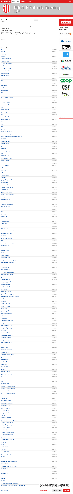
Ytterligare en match (4, 216)
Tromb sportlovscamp (5, 277)
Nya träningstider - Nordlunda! (6, 405)
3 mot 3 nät (3, 480)
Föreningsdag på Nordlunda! (6, 134)
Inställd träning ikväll (4, 197)
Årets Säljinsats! (4, 364)
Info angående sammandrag (6, 291)
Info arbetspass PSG (4, 347)
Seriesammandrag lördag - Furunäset (7, 333)
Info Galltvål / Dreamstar (5, 371)
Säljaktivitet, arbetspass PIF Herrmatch (8, 393)
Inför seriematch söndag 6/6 (6, 400)
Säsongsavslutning (4, 182)
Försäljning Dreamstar (5, 250)
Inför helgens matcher (5, 133)
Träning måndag (4, 429)
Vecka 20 (2, 248)
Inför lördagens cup (4, 90)
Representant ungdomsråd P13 (6, 447)
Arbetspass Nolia (4, 316)
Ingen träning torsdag (5, 70)
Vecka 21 (2, 126)
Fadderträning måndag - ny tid (6, 233)
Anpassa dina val (43, 490)
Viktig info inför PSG (4, 105)
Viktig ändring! (3, 301)
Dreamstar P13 (3, 449)
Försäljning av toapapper (5, 199)
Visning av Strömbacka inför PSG (7, 335)
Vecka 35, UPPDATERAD (5, 202)
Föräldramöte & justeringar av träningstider (8, 139)
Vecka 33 (2, 92)
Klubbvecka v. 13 (4, 456)
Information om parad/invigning (6, 325)
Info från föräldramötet (5, 359)
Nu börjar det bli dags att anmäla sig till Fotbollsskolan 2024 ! (11, 136)
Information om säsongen (5, 366)
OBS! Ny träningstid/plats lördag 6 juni (7, 439)
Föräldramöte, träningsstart (6, 362)
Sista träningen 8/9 (4, 468)
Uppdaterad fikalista (4, 53)
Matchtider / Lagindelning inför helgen (8, 432)
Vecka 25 (2, 114)
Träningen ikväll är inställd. (5, 151)
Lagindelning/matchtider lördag (6, 349)
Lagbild (2, 367)
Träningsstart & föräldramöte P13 (7, 65)
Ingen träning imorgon (5, 155)
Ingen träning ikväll (4, 228)
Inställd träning (3, 218)
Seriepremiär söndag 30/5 (5, 408)
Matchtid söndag (4, 323)
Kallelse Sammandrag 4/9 (5, 310)
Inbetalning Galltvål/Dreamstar (6, 282)
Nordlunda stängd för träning (6, 201)
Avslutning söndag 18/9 (5, 284)
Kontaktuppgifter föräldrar (5, 253)
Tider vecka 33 (3, 214)
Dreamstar (3, 415)
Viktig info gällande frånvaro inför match (8, 82)
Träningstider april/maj (5, 361)
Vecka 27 (2, 226)
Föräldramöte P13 (4, 276)
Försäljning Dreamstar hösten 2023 (7, 187)
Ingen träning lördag (4, 209)
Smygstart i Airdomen (5, 167)
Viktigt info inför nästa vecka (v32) (7, 97)
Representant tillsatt (4, 446)
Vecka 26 (2, 107)
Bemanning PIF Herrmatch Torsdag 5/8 (8, 386)
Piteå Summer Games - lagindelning (7, 230)
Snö (2, 153)
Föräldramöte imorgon (5, 175)
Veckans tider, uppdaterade (6, 185)
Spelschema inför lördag (5, 257)
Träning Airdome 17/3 (5, 165)
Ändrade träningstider (5, 143)
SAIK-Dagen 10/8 (4, 478)
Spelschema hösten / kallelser (6, 313)
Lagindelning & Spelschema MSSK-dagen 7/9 (9, 466)
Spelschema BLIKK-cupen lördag (7, 204)
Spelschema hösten (4, 384)
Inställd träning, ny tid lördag (6, 150)
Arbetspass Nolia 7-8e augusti (6, 99)
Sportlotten (3, 51)
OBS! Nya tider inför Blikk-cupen (6, 306)
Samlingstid (3, 129)
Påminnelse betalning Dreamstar (6, 403)
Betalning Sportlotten (5, 255)
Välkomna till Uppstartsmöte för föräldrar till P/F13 (10, 483)
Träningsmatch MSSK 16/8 (5, 427)
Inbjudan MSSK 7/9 (4, 473)
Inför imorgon (3, 252)
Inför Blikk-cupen (4, 85)
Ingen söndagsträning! (5, 390)
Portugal (2, 168)
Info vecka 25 (3, 395)
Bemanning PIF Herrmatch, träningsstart (8, 388)
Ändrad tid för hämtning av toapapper (7, 354)
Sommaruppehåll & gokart (5, 104)
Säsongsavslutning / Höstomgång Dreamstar (9, 420)
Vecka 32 (2, 381)
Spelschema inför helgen (5, 141)
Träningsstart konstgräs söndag (6, 63)
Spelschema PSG (4, 112)
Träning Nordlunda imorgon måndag (7, 437)
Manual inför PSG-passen (5, 332)
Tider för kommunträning (5, 279)
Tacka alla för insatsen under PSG (7, 320)
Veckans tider (3, 138)
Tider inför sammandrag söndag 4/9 (7, 294)
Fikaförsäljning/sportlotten (6, 58)
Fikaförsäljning (3, 95)
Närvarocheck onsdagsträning (6, 236)
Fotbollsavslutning (4, 184)
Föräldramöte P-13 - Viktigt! (6, 458)
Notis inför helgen (4, 327)
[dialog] (55, 487)
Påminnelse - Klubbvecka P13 (6, 454)
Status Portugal (4, 170)
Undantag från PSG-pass (5, 269)
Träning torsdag (4, 318)
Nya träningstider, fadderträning (6, 337)
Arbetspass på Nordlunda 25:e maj (7, 131)
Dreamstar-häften (4, 350)
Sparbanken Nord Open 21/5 (6, 352)
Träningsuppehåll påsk (5, 61)
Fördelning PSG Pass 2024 (5, 119)
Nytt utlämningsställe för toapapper (7, 194)
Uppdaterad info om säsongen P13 (7, 441)
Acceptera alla (66, 490)
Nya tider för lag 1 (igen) (5, 303)
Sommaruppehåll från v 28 (5, 430)
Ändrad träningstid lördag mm (6, 192)
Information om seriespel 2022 (6, 342)
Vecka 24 (2, 117)
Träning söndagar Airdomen (6, 68)
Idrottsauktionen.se (4, 463)
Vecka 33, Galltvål (4, 379)
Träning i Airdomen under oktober (7, 71)
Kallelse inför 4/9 (4, 308)
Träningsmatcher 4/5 (4, 265)
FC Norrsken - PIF (4, 398)
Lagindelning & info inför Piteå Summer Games (9, 328)
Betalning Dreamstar (4, 180)
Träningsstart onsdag (5, 221)
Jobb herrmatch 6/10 (5, 73)
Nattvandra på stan (4, 459)
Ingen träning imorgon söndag (6, 66)
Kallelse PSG (3, 330)
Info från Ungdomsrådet (5, 413)
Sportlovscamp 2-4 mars (5, 49)
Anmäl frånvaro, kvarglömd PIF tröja (7, 412)
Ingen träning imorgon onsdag (6, 179)
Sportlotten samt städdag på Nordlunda (8, 59)
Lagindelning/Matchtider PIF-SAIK (7, 422)
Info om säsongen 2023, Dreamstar (7, 274)
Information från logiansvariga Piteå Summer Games (10, 243)
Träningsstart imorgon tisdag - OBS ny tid (8, 156)
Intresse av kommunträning (6, 281)
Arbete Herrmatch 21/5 (5, 357)
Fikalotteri (3, 345)
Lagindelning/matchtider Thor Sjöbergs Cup (8, 315)
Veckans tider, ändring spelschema (7, 219)
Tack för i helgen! (4, 223)
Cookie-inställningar (4, 490)
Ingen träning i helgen (5, 163)
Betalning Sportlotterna (5, 109)
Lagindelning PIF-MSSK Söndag (6, 424)
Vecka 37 (2, 78)
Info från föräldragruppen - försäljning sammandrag (10, 296)
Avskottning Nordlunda (5, 160)
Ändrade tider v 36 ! (4, 189)
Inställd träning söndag (5, 383)
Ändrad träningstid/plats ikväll (6, 374)
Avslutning (3, 369)
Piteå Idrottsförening (6, 1)
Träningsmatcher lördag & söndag (7, 434)
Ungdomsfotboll (15, 1)
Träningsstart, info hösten (5, 102)
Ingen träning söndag (5, 116)
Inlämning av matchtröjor (5, 75)
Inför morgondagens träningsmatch (7, 262)
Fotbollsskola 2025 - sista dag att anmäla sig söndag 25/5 (11, 54)
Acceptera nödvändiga (57, 490)
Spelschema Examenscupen (6, 122)
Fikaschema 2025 (4, 56)
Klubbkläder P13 (4, 444)
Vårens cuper (3, 148)
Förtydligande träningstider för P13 (7, 442)
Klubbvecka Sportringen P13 (6, 417)
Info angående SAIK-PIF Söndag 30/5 (7, 407)
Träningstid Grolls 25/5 (5, 410)
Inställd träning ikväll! (4, 299)
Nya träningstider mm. (5, 245)
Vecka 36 (2, 80)
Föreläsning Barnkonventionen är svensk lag (9, 461)
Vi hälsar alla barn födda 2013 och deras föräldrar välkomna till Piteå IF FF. (14, 485)
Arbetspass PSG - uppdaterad (6, 238)
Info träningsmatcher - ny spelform (7, 425)
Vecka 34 (2, 88)
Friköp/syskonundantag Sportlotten (7, 272)
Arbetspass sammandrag (5, 286)
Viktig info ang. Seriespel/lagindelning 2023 (8, 260)
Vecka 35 (4, 20)
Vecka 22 (2, 124)
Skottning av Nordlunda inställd (6, 158)
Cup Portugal (3, 177)
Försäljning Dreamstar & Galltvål (6, 298)
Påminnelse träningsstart (5, 451)
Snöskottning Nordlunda (5, 270)
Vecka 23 (2, 121)
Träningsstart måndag (5, 267)
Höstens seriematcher (5, 213)
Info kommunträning (4, 173)
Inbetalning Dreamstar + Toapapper (7, 344)
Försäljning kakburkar (5, 87)
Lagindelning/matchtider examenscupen (8, 340)
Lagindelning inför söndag (5, 293)
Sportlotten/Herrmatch (5, 264)
